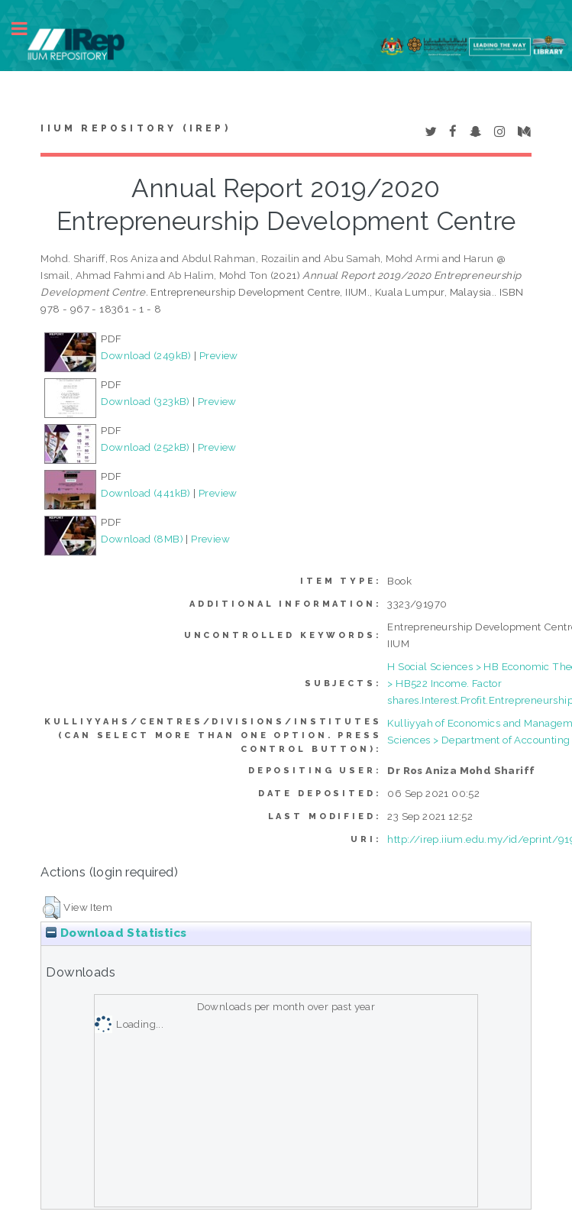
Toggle (27, 28)
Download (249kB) (146, 355)
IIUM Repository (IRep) (135, 128)
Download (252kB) (145, 447)
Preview (218, 355)
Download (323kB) (145, 401)
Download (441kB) (145, 493)
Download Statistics (116, 933)
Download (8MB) (142, 539)
